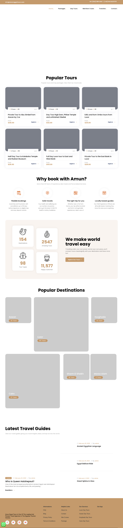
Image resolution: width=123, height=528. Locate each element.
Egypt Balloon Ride (85, 463)
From (9, 120)
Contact (114, 9)
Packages (61, 9)
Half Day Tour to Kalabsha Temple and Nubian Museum (23, 157)
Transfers (102, 9)
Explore (34, 122)
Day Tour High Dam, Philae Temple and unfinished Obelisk (61, 115)
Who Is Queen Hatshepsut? (19, 481)
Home (51, 9)
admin (33, 478)
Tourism (8, 478)
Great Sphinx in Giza (85, 481)
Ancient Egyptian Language (89, 446)
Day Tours (73, 9)
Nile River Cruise (88, 9)
